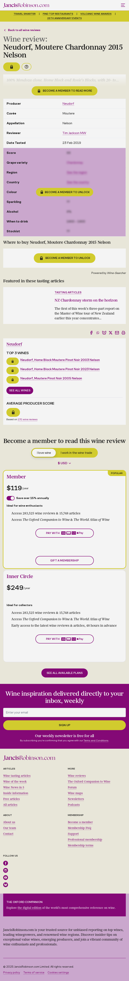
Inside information (15, 793)
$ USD (62, 463)
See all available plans (65, 673)
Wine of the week (15, 782)
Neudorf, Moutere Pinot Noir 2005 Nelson (51, 378)
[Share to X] (110, 332)
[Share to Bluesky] (104, 332)
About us (9, 822)
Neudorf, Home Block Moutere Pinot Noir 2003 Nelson (60, 360)
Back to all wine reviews (21, 30)
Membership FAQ (79, 828)
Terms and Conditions (96, 740)
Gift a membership (64, 560)
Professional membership (85, 840)
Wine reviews (77, 776)
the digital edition (29, 908)
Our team (9, 828)
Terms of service (33, 972)
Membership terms (80, 845)
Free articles (11, 799)
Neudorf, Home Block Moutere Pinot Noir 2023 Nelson (60, 369)
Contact (8, 834)
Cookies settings (58, 972)
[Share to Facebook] (91, 332)
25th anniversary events (64, 18)
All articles (10, 805)
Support (73, 834)
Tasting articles (68, 292)
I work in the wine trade (76, 453)
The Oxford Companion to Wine (89, 782)
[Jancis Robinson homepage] (26, 5)
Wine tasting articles (17, 776)
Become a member (80, 822)
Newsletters (76, 799)
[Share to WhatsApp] (97, 332)
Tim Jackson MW (74, 133)
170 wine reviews (27, 419)
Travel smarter (25, 13)
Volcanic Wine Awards (96, 13)
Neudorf (68, 103)
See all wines (19, 390)
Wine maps (75, 793)
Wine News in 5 (13, 787)
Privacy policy (11, 972)
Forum (72, 787)
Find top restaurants (58, 13)
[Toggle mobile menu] (123, 5)
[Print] (123, 332)
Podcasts (74, 805)
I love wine (44, 453)
